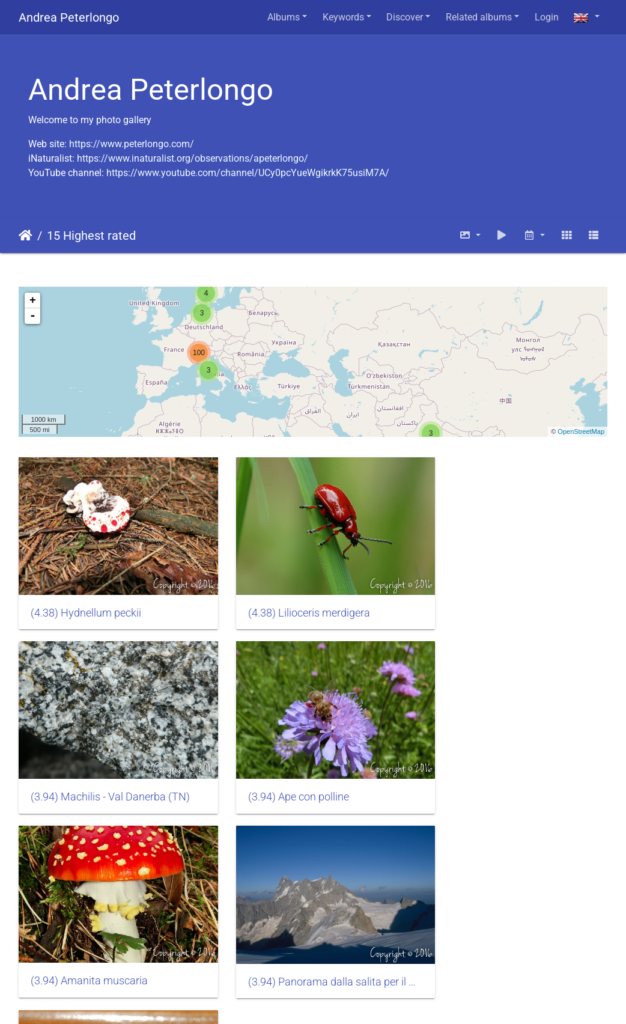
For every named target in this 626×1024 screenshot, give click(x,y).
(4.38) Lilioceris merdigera (294, 603)
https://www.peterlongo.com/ (131, 144)
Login (547, 17)
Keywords (343, 17)
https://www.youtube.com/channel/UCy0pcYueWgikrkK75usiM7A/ (247, 172)
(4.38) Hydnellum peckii (86, 603)
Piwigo (155, 998)
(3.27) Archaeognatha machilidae (109, 951)
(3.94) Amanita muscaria (291, 776)
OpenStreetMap (581, 431)
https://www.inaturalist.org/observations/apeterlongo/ (192, 158)
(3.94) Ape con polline (81, 776)
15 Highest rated (91, 235)
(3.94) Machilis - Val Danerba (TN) (514, 603)
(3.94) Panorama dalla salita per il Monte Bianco (515, 777)
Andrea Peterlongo (69, 17)
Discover (404, 17)
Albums (283, 17)
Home (25, 236)
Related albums (479, 17)
